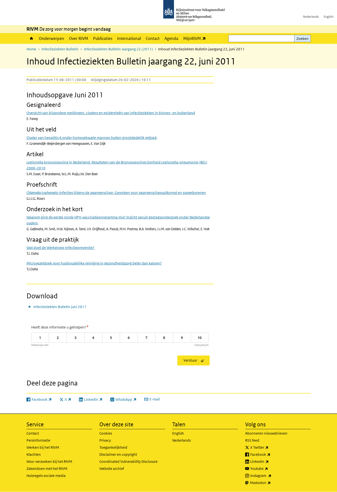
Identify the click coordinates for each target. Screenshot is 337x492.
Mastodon (271, 483)
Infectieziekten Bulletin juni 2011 (59, 306)
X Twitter (270, 447)
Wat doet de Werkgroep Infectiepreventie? (60, 247)
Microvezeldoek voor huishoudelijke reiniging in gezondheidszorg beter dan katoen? (94, 263)
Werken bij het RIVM (42, 447)
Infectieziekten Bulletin (60, 49)
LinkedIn (270, 462)
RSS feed (252, 440)
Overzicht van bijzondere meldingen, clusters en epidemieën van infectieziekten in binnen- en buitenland (110, 112)
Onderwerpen (51, 38)
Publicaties (102, 38)
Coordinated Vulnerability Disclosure (128, 461)
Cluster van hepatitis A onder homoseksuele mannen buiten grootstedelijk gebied (91, 137)
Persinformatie (38, 440)
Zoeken (302, 38)
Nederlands (311, 17)
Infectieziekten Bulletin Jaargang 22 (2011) (118, 49)
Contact (153, 38)
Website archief (111, 468)
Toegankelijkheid (113, 447)
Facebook (271, 454)
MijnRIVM (195, 38)
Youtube (269, 469)
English (328, 17)
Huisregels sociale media (46, 475)
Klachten (33, 454)
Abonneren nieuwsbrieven (266, 433)
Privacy (105, 440)
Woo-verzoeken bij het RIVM (49, 461)
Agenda (171, 38)
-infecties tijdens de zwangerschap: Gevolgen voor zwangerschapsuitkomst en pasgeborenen (116, 192)
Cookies (105, 433)
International (129, 38)
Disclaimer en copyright (118, 454)
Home (31, 38)
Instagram (271, 476)
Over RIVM (78, 38)
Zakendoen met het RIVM (46, 468)
